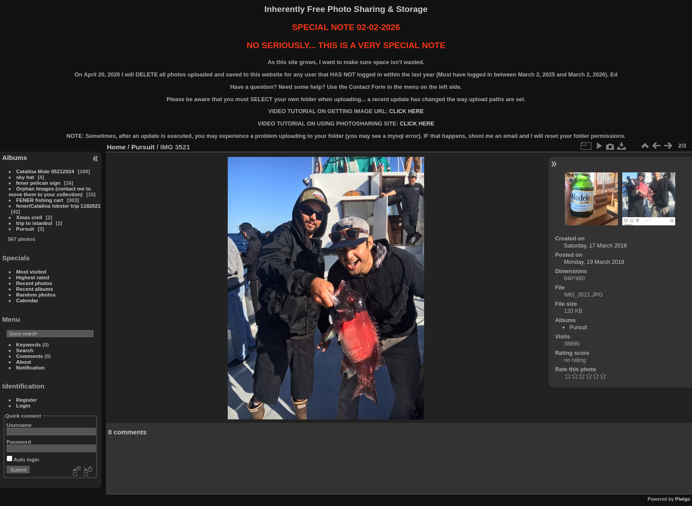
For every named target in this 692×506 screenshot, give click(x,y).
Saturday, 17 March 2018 (595, 245)
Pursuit (25, 229)
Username (19, 425)
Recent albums (34, 289)
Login (23, 405)
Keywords (28, 344)
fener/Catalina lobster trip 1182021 (58, 206)
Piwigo (682, 499)
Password (19, 442)
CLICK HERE (406, 111)
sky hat (25, 177)
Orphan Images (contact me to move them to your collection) (50, 191)
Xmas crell (29, 217)
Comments (29, 356)
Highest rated (32, 277)
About (23, 362)
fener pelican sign (38, 183)
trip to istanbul (34, 223)
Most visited (31, 271)
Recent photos (34, 283)
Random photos (36, 294)
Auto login (23, 459)
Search (25, 350)
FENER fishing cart (40, 200)
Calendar (27, 300)
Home (116, 147)
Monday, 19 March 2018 (594, 262)
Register (26, 400)
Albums (14, 157)
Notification (30, 367)
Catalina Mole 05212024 (45, 171)
